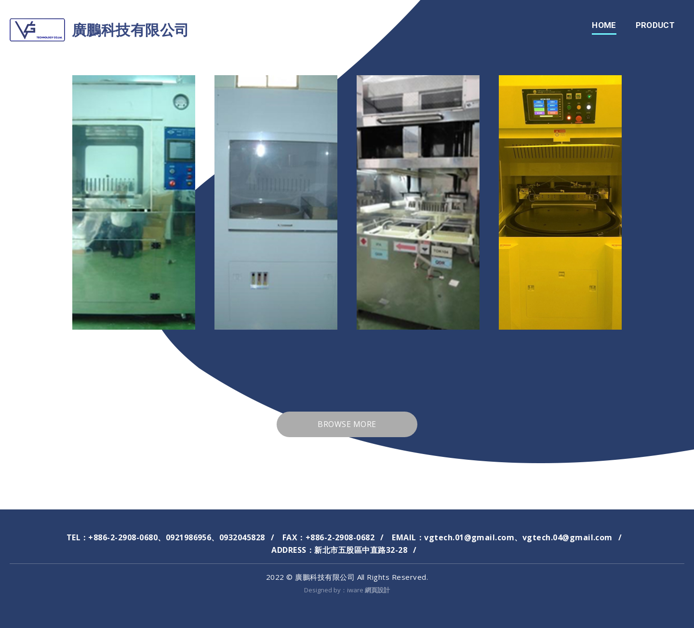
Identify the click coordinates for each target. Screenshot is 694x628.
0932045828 (242, 537)
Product (655, 25)
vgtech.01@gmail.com (469, 537)
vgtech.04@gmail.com (567, 537)
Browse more (347, 424)
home (604, 25)
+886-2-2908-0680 (123, 537)
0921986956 (189, 537)
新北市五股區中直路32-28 (360, 550)
